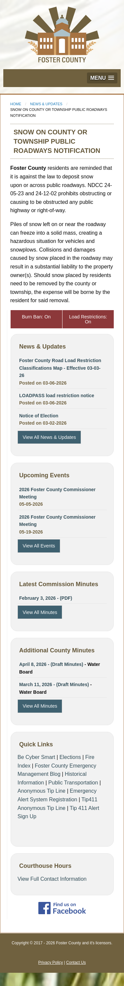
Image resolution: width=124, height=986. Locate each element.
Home (15, 104)
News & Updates (46, 104)
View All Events (38, 545)
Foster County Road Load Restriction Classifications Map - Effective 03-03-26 (60, 368)
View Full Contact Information (52, 879)
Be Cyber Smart (36, 757)
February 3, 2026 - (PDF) (45, 598)
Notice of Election (38, 415)
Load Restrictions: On (88, 319)
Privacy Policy (50, 962)
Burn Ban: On (36, 316)
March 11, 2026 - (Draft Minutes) (54, 684)
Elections (70, 757)
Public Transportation (73, 782)
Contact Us (76, 962)
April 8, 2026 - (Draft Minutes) (51, 664)
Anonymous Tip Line (41, 791)
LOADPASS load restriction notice (56, 395)
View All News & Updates (49, 437)
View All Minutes (39, 612)
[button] (102, 77)
